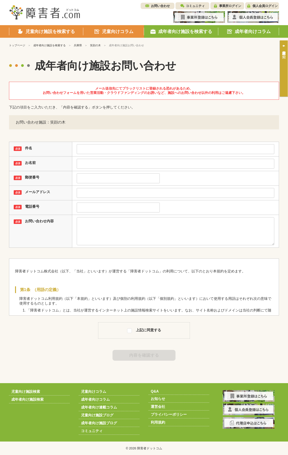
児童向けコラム (93, 391)
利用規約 (158, 422)
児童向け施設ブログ (97, 415)
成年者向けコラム (95, 399)
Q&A (155, 391)
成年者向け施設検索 (27, 399)
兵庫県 (78, 45)
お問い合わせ (160, 6)
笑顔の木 (95, 45)
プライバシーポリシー (169, 414)
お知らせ (158, 399)
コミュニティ (195, 6)
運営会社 (158, 407)
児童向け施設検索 (25, 391)
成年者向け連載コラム (99, 407)
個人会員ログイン (265, 6)
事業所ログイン (230, 6)
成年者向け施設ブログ (99, 423)
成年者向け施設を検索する (49, 45)
